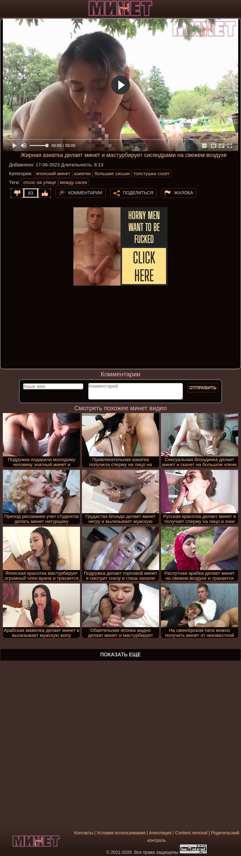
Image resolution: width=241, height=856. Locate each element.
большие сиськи (112, 173)
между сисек (73, 182)
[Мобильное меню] (6, 8)
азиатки (82, 173)
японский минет (53, 173)
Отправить (203, 387)
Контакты (83, 832)
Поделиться (138, 192)
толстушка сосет (151, 173)
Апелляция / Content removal (178, 832)
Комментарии (85, 192)
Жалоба (183, 192)
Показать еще (120, 654)
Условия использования (121, 832)
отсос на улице (39, 182)
